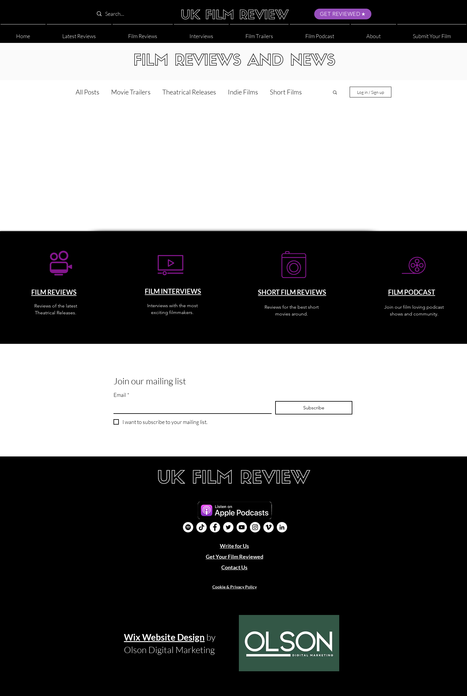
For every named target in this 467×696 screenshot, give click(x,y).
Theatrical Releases (189, 92)
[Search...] (131, 14)
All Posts (87, 92)
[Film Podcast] (188, 527)
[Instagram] (255, 527)
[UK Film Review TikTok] (201, 527)
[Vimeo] (268, 527)
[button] (373, 33)
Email (121, 395)
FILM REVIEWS (54, 292)
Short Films (286, 92)
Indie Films (243, 92)
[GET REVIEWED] (342, 14)
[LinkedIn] (282, 527)
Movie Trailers (130, 92)
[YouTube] (241, 527)
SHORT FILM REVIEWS (292, 292)
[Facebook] (215, 527)
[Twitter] (228, 527)
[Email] (190, 407)
